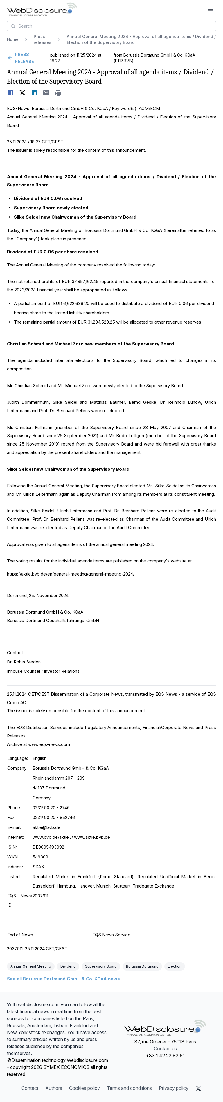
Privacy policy (173, 1088)
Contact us (165, 1049)
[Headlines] (42, 9)
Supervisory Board (101, 966)
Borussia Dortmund (142, 966)
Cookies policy (84, 1088)
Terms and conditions (129, 1088)
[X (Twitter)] (198, 1089)
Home (13, 39)
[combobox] (111, 26)
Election (174, 966)
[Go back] (28, 58)
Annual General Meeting (30, 966)
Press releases (42, 39)
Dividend (68, 966)
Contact (29, 1088)
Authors (53, 1088)
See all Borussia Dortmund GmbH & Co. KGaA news (63, 979)
